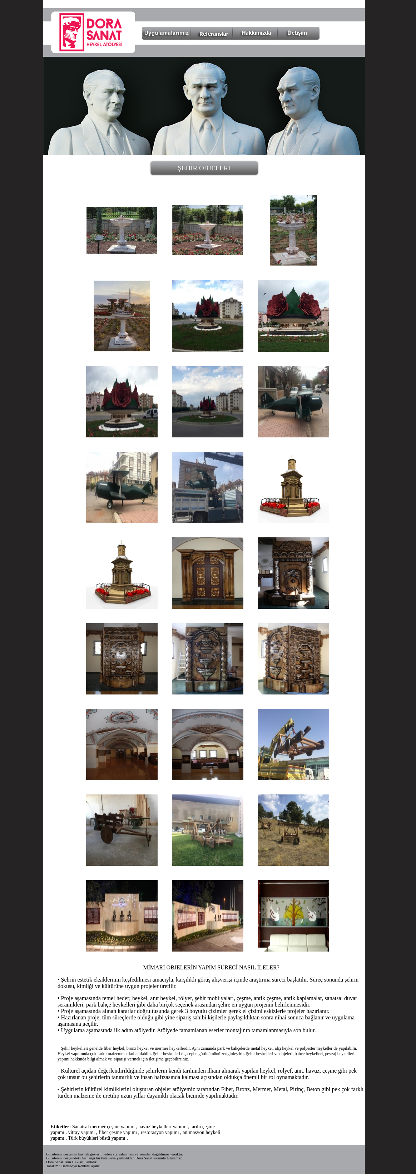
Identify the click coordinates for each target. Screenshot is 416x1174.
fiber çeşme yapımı (118, 1132)
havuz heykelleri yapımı (162, 1126)
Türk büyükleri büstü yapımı (96, 1138)
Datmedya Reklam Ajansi (80, 1166)
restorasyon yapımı (160, 1132)
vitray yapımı (81, 1132)
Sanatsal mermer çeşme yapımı (103, 1126)
